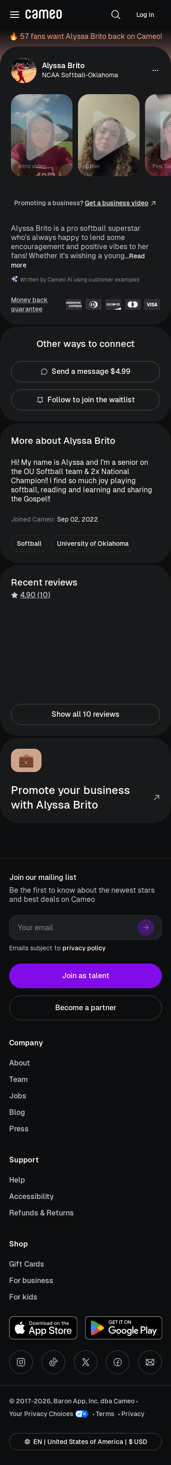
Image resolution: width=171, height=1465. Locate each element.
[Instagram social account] (21, 1362)
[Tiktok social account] (53, 1362)
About (19, 1063)
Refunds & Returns (41, 1213)
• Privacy (131, 1413)
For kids (23, 1297)
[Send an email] (150, 1362)
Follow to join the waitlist (85, 400)
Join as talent (85, 976)
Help (17, 1180)
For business (31, 1280)
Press (19, 1128)
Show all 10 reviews (85, 714)
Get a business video (116, 203)
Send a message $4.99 (85, 372)
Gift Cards (26, 1264)
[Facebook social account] (118, 1362)
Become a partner (85, 1008)
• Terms (103, 1413)
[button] (115, 14)
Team (18, 1079)
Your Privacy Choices (41, 1413)
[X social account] (86, 1362)
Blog (17, 1112)
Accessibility (31, 1196)
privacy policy (84, 948)
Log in (145, 14)
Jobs (17, 1096)
